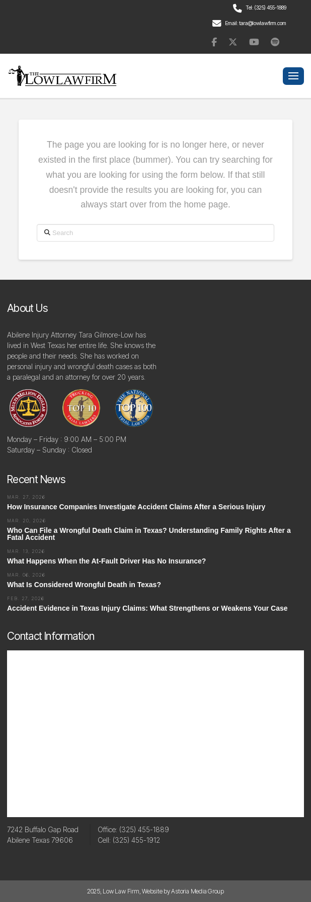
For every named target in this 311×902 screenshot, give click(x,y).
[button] (293, 76)
